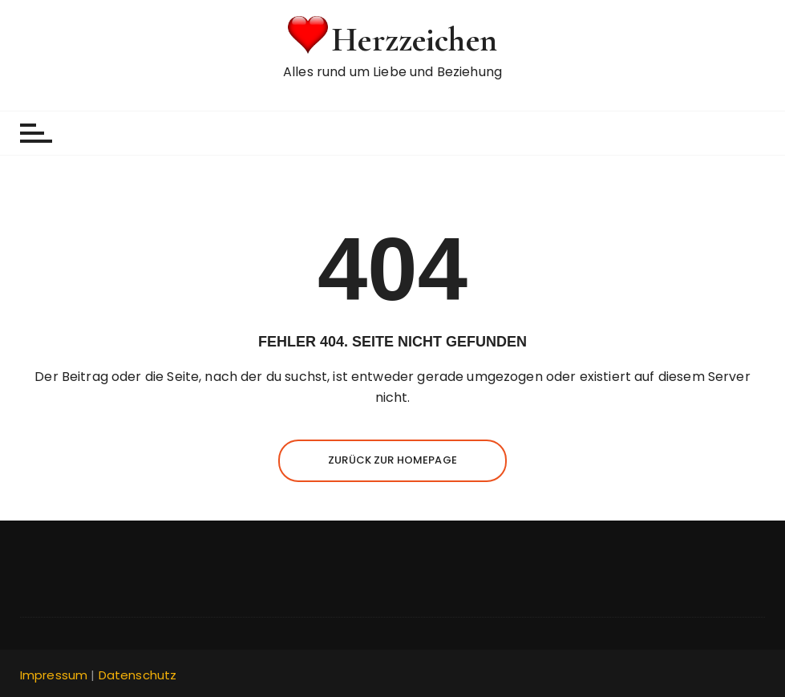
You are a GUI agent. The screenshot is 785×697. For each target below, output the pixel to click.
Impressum (53, 675)
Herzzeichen (414, 39)
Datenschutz (138, 675)
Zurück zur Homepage (392, 460)
